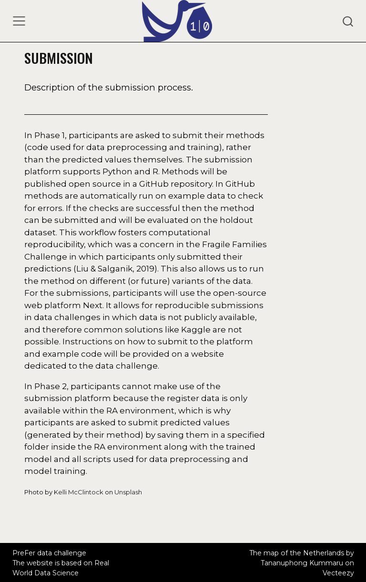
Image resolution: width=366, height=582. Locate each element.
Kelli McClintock (78, 492)
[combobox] (348, 21)
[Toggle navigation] (19, 21)
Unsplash (128, 492)
